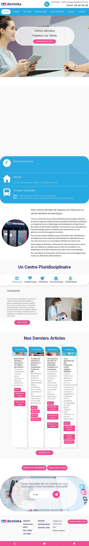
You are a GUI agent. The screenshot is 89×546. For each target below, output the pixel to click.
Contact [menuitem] (82, 12)
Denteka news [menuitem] (41, 12)
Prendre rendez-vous (44, 41)
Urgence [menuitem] (71, 12)
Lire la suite (22, 322)
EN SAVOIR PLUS (44, 453)
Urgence (74, 543)
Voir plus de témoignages (34, 468)
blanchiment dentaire (20, 394)
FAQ (54, 527)
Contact (15, 543)
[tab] (17, 279)
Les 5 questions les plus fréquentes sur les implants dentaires (69, 365)
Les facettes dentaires (53, 425)
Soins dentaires (69, 437)
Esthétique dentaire (20, 403)
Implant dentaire (69, 428)
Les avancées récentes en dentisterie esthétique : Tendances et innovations (52, 364)
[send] (56, 494)
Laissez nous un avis (57, 468)
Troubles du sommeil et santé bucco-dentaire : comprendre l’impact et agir (36, 365)
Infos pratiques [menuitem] (57, 12)
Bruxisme (35, 411)
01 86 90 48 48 (79, 5)
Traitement (36, 419)
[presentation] (17, 279)
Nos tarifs (27, 530)
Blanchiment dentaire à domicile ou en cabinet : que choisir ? (19, 363)
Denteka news (44, 524)
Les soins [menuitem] (27, 12)
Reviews (41, 521)
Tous (18, 389)
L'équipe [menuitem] (16, 12)
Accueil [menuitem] (6, 12)
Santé (35, 415)
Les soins (27, 534)
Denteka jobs (44, 528)
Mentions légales (59, 530)
